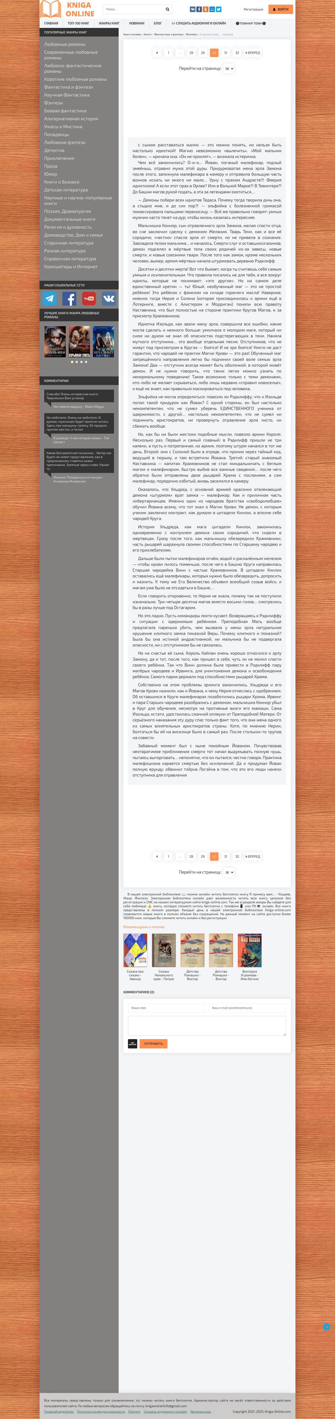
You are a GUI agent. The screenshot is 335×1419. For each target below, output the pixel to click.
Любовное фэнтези (65, 142)
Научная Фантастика (67, 94)
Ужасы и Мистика (63, 126)
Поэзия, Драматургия (67, 211)
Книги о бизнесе (61, 181)
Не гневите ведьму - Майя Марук (79, 406)
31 (225, 53)
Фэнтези (53, 102)
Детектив (54, 150)
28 (191, 53)
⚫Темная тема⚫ (251, 23)
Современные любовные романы (71, 54)
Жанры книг (109, 23)
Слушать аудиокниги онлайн (165, 1411)
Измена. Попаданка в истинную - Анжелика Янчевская (79, 479)
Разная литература (65, 250)
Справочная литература (70, 258)
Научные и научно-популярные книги (78, 200)
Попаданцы (56, 134)
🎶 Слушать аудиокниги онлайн (198, 23)
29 (203, 53)
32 (237, 53)
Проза (50, 166)
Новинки (136, 23)
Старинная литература (69, 242)
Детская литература (66, 189)
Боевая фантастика (65, 110)
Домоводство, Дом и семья (73, 235)
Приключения (59, 158)
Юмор (50, 174)
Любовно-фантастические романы (73, 68)
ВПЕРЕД (252, 53)
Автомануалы (200, 1411)
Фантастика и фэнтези (68, 87)
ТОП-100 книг (78, 23)
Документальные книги (69, 219)
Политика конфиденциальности (101, 1411)
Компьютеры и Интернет (71, 266)
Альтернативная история (71, 118)
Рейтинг (134, 1411)
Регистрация (253, 9)
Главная (51, 23)
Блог (158, 23)
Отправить (153, 1043)
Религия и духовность (68, 227)
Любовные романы (64, 44)
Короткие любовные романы (75, 79)
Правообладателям (59, 1411)
